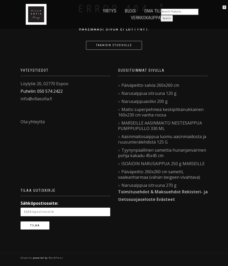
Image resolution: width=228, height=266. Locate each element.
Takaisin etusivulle (114, 45)
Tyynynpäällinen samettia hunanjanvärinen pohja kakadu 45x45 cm (162, 152)
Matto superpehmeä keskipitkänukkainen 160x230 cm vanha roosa (161, 112)
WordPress (55, 257)
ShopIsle (27, 257)
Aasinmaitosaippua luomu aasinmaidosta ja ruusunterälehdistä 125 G (162, 139)
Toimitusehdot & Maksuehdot (149, 192)
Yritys (109, 11)
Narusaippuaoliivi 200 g (144, 101)
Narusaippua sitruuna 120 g (149, 93)
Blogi (130, 11)
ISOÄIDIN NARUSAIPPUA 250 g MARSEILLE (163, 163)
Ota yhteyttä (33, 122)
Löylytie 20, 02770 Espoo (44, 83)
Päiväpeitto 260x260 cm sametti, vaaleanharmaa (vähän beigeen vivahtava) (159, 174)
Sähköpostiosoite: (39, 203)
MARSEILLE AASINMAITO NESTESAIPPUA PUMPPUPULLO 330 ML (160, 125)
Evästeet (166, 199)
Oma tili (152, 11)
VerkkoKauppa (146, 17)
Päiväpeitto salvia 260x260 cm (150, 85)
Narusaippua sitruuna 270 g (149, 185)
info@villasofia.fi (36, 99)
